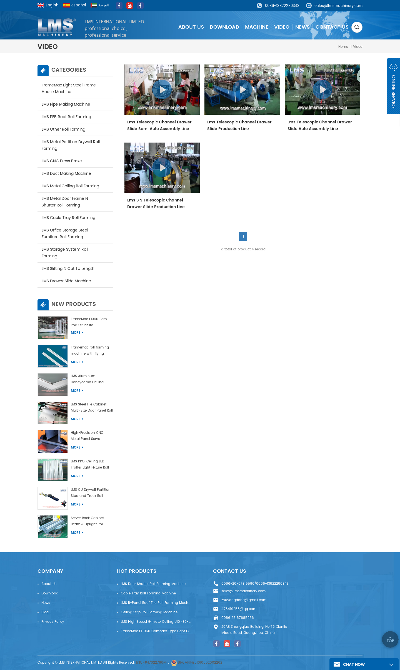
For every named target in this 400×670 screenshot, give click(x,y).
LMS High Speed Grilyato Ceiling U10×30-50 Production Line (156, 621)
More (77, 332)
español (74, 5)
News (302, 27)
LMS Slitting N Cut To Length (68, 268)
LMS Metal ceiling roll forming (70, 186)
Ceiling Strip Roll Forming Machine (149, 612)
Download (224, 27)
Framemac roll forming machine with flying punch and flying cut (90, 351)
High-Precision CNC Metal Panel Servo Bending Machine (87, 436)
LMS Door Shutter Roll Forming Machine (153, 584)
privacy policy (52, 621)
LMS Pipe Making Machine (66, 104)
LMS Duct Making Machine (66, 173)
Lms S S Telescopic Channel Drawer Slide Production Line (156, 203)
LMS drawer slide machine (66, 281)
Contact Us (332, 27)
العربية (100, 5)
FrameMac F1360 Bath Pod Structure (89, 322)
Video (281, 27)
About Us (191, 27)
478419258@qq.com (238, 609)
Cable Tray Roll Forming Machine (148, 593)
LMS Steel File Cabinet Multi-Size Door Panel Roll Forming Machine (92, 408)
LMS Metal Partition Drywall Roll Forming (71, 145)
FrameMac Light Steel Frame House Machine (69, 88)
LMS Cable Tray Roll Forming (68, 218)
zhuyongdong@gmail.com (243, 600)
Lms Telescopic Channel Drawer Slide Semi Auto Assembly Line (159, 125)
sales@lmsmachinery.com (338, 6)
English (48, 5)
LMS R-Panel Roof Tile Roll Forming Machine (156, 603)
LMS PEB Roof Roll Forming (66, 117)
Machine (256, 27)
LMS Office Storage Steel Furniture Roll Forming (65, 233)
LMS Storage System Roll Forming (65, 252)
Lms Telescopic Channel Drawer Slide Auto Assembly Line (320, 125)
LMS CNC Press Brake (62, 161)
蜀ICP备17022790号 (151, 662)
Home (343, 46)
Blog (45, 612)
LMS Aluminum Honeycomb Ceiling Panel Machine (87, 380)
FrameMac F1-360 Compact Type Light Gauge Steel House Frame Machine (156, 631)
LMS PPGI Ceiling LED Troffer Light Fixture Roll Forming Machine (90, 465)
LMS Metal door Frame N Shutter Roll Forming (65, 201)
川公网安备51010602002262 (200, 662)
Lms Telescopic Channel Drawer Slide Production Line (239, 125)
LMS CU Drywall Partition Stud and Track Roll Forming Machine (91, 493)
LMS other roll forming (63, 129)
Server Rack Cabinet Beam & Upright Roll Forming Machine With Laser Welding (89, 522)
